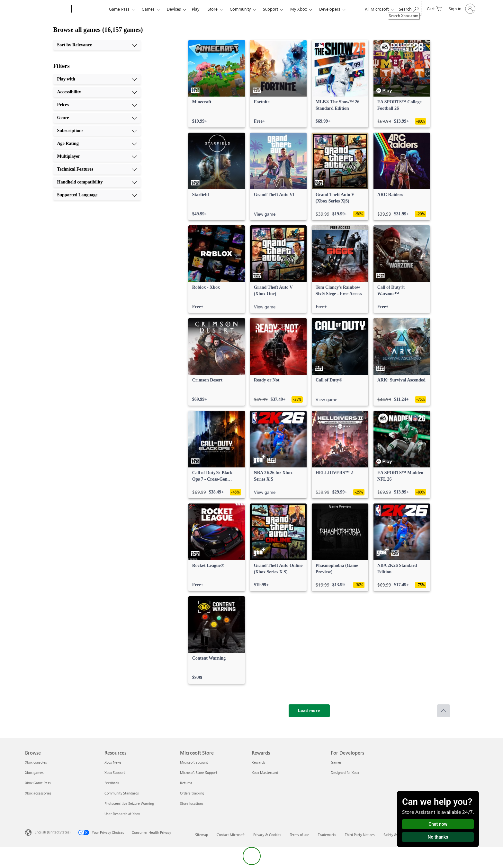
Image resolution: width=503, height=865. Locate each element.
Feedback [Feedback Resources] (111, 783)
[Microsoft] (47, 9)
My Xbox (298, 9)
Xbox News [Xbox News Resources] (112, 762)
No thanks (438, 837)
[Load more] (309, 710)
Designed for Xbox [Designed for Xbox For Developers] (345, 772)
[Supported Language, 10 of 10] (97, 195)
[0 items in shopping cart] (434, 8)
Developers (329, 9)
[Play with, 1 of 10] (97, 79)
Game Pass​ (119, 9)
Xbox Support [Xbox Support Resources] (114, 772)
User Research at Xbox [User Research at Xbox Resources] (122, 814)
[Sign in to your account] (461, 8)
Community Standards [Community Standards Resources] (121, 793)
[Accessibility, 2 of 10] (97, 92)
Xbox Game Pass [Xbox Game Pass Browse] (38, 783)
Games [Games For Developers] (336, 762)
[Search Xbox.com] (408, 8)
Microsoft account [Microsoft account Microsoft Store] (194, 762)
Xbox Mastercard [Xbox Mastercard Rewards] (265, 772)
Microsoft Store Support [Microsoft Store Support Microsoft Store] (198, 772)
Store (213, 9)
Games (148, 9)
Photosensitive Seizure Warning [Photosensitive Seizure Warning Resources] (129, 803)
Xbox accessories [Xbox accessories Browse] (38, 793)
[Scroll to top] (443, 710)
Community (240, 9)
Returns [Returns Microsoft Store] (186, 783)
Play (195, 9)
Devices (174, 9)
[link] (216, 83)
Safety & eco (393, 834)
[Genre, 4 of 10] (97, 118)
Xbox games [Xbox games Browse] (34, 772)
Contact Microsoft (231, 834)
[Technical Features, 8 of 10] (97, 169)
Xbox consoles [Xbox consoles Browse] (36, 762)
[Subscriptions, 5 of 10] (97, 131)
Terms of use (299, 834)
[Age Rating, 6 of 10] (97, 143)
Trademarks (327, 834)
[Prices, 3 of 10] (97, 105)
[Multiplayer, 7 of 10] (97, 156)
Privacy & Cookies (267, 834)
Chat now (437, 824)
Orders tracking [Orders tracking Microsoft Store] (192, 793)
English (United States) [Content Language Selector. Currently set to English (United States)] (52, 832)
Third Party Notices (360, 834)
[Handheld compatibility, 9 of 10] (97, 182)
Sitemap (201, 834)
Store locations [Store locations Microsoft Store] (191, 803)
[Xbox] (89, 9)
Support (270, 9)
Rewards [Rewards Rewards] (258, 762)
